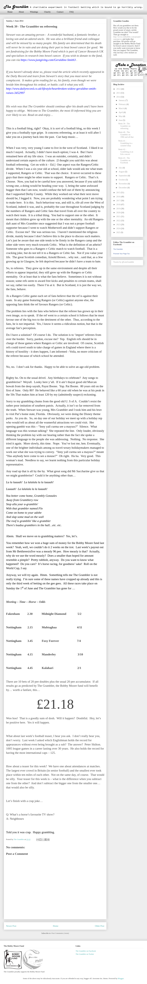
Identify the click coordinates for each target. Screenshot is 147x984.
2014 (118, 97)
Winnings (34, 12)
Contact (60, 12)
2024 (118, 228)
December (123, 188)
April (121, 112)
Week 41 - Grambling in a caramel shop (125, 143)
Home (10, 12)
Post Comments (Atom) (60, 933)
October (122, 180)
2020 (118, 213)
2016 (118, 197)
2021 (118, 216)
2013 (118, 93)
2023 (118, 224)
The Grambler (118, 249)
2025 (118, 232)
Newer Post (11, 926)
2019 (118, 209)
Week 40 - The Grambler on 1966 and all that (126, 134)
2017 (118, 201)
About (21, 12)
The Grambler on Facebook (86, 951)
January (122, 100)
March (121, 108)
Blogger (121, 978)
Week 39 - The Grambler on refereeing (124, 126)
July (120, 168)
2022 (118, 221)
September (123, 176)
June (121, 120)
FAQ (72, 12)
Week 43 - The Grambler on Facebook (124, 160)
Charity (47, 12)
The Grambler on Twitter (85, 954)
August (122, 172)
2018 (118, 204)
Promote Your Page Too (121, 253)
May (121, 116)
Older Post (99, 926)
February (122, 104)
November (123, 184)
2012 (118, 89)
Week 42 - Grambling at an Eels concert (125, 151)
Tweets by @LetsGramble (123, 262)
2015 (118, 193)
